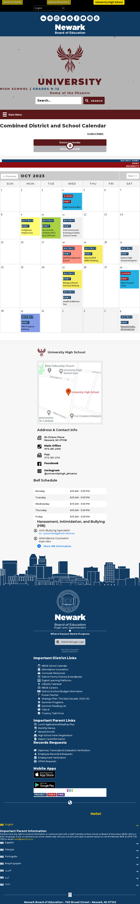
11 (63, 214)
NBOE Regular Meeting (28, 327)
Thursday (41, 510)
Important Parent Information (23, 831)
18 (63, 242)
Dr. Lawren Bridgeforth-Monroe (57, 533)
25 (63, 267)
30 (22, 311)
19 (85, 242)
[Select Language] (49, 8)
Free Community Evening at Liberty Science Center (71, 233)
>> (135, 175)
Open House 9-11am (127, 284)
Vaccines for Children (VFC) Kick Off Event (49, 233)
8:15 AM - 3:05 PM (80, 491)
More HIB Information (57, 546)
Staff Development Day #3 (71, 259)
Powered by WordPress (70, 652)
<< (4, 176)
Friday (39, 516)
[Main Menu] (12, 114)
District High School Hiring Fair (129, 259)
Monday (40, 491)
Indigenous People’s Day (27, 231)
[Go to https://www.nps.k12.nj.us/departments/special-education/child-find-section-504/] (40, 794)
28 (121, 267)
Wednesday (42, 503)
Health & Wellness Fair (71, 302)
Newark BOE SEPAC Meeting (91, 259)
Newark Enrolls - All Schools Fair (128, 327)
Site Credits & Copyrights (70, 650)
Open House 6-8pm (72, 207)
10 (43, 214)
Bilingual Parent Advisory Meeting (71, 284)
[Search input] (58, 100)
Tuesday (40, 497)
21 (121, 242)
